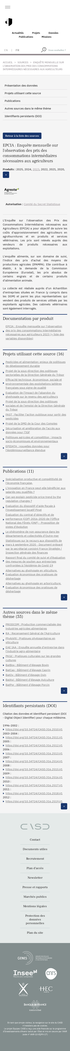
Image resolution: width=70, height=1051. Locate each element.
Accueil (8, 62)
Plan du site (35, 933)
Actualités (18, 33)
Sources (23, 62)
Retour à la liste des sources (22, 135)
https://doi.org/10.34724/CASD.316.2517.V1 (34, 785)
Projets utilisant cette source (23, 93)
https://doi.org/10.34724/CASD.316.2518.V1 (34, 793)
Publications (26, 36)
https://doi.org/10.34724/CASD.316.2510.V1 (34, 729)
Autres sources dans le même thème (28, 108)
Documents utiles (35, 849)
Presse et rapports (35, 887)
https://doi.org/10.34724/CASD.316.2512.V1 (34, 745)
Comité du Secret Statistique (42, 204)
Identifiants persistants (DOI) (23, 116)
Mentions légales (35, 906)
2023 (36, 169)
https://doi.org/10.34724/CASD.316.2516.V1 (34, 777)
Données (53, 33)
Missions (46, 36)
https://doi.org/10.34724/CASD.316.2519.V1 (34, 801)
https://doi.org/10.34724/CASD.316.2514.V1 (34, 761)
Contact (35, 840)
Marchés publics (35, 897)
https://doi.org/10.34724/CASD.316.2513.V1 (34, 753)
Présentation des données (21, 85)
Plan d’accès (35, 868)
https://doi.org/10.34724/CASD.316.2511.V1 (34, 737)
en (6, 50)
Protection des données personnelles (35, 919)
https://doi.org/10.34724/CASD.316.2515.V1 (34, 769)
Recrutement (35, 859)
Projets (36, 33)
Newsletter (35, 878)
